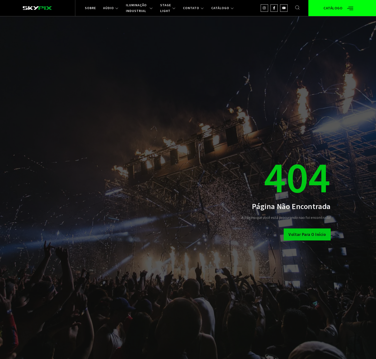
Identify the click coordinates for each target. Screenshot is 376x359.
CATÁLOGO (222, 8)
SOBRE (90, 8)
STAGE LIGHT (168, 8)
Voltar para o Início (307, 234)
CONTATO (193, 8)
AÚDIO (111, 8)
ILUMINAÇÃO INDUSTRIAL (139, 8)
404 (297, 177)
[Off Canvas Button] (350, 8)
